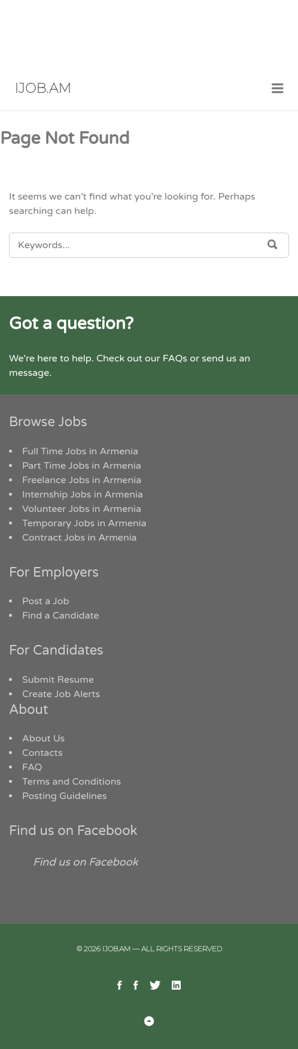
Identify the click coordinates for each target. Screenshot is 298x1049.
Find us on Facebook (73, 831)
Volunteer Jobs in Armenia (81, 509)
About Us (43, 738)
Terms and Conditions (71, 782)
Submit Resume (58, 680)
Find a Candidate (60, 616)
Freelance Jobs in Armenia (81, 480)
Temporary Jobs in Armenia (84, 523)
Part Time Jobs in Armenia (81, 466)
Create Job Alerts (61, 694)
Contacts (42, 753)
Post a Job (45, 601)
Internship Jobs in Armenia (82, 495)
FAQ (32, 767)
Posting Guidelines (64, 796)
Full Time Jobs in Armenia (80, 451)
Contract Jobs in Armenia (79, 538)
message (29, 373)
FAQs (175, 358)
